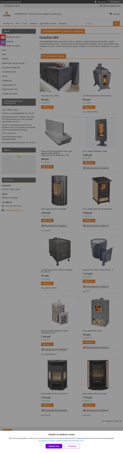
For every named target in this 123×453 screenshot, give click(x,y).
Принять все (54, 446)
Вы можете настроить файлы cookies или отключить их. (60, 441)
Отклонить (72, 446)
